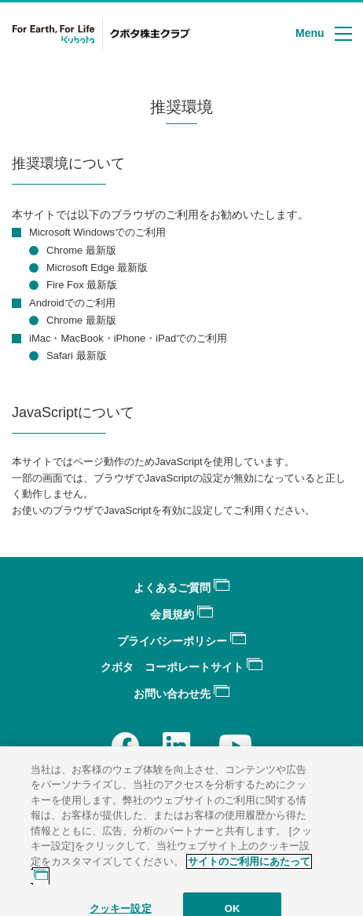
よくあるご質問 (181, 587)
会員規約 (181, 614)
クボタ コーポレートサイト (181, 667)
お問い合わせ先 (181, 693)
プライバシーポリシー (181, 641)
